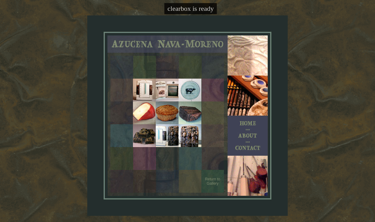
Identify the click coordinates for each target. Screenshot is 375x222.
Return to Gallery (212, 181)
